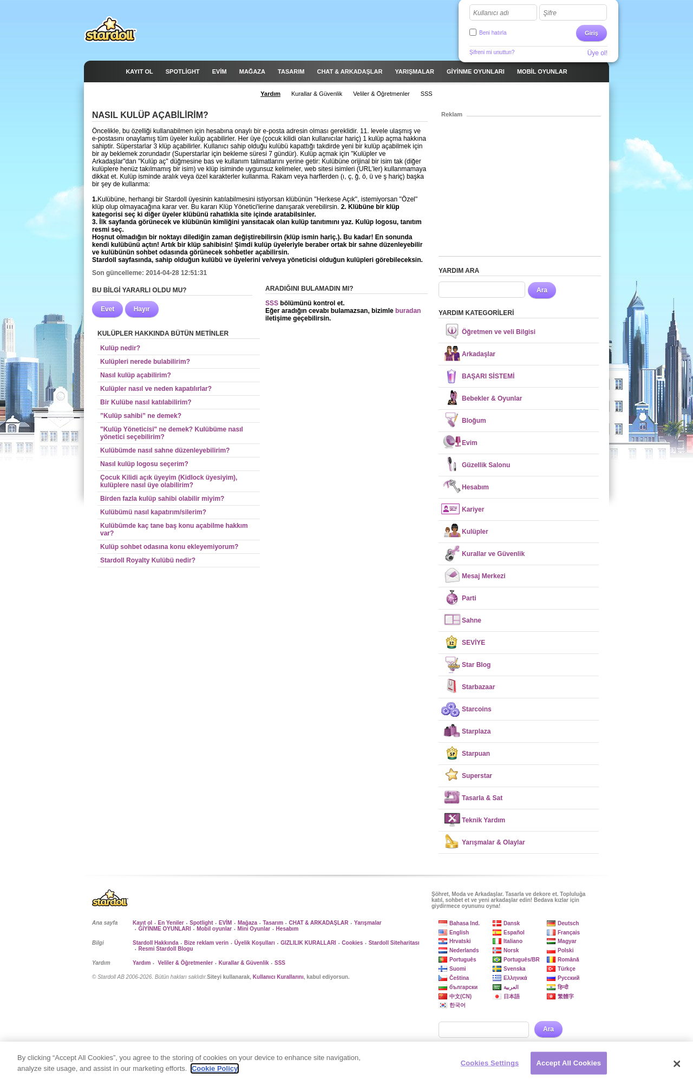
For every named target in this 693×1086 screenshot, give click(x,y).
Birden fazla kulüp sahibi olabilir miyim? (162, 498)
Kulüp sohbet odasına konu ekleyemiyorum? (169, 547)
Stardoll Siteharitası (394, 943)
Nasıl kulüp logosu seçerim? (144, 464)
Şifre (550, 13)
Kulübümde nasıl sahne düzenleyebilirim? (165, 450)
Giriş (591, 33)
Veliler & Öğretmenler (184, 963)
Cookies (352, 943)
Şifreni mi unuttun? (491, 52)
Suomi (457, 969)
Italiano (513, 941)
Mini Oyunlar (254, 929)
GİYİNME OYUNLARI (164, 929)
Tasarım (273, 923)
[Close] (677, 1068)
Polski (565, 950)
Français (569, 932)
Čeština (459, 978)
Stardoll (110, 29)
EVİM (225, 923)
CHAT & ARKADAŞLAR (319, 923)
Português (462, 960)
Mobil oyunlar (214, 929)
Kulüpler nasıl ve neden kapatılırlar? (156, 388)
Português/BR (522, 960)
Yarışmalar (368, 923)
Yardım (142, 963)
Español (514, 932)
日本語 (512, 996)
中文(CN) (460, 996)
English (459, 932)
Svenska (515, 969)
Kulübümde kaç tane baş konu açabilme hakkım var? (174, 529)
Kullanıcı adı (491, 13)
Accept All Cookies (569, 1067)
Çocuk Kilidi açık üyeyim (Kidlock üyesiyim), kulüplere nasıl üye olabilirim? (168, 481)
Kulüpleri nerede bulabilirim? (145, 361)
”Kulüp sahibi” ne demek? (140, 416)
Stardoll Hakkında (155, 943)
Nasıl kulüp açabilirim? (135, 375)
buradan (408, 311)
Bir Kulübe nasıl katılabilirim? (146, 402)
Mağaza (247, 923)
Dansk (512, 923)
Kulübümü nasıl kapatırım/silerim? (153, 512)
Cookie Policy (215, 1073)
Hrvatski (459, 941)
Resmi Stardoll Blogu (165, 949)
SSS (271, 303)
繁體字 (566, 996)
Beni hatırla (493, 33)
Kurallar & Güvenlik (244, 963)
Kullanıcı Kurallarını (278, 977)
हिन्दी (563, 987)
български (463, 987)
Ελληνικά (515, 978)
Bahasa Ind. (464, 923)
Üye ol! (597, 53)
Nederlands (464, 950)
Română (568, 960)
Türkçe (567, 969)
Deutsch (568, 923)
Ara (542, 290)
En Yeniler (171, 923)
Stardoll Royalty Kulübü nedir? (147, 560)
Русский (568, 978)
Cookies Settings (490, 1067)
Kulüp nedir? (120, 348)
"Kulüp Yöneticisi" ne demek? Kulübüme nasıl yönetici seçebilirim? (171, 433)
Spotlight (201, 923)
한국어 (457, 1005)
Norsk (511, 950)
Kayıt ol (142, 923)
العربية (511, 987)
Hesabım (287, 929)
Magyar (567, 941)
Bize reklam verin (206, 943)
